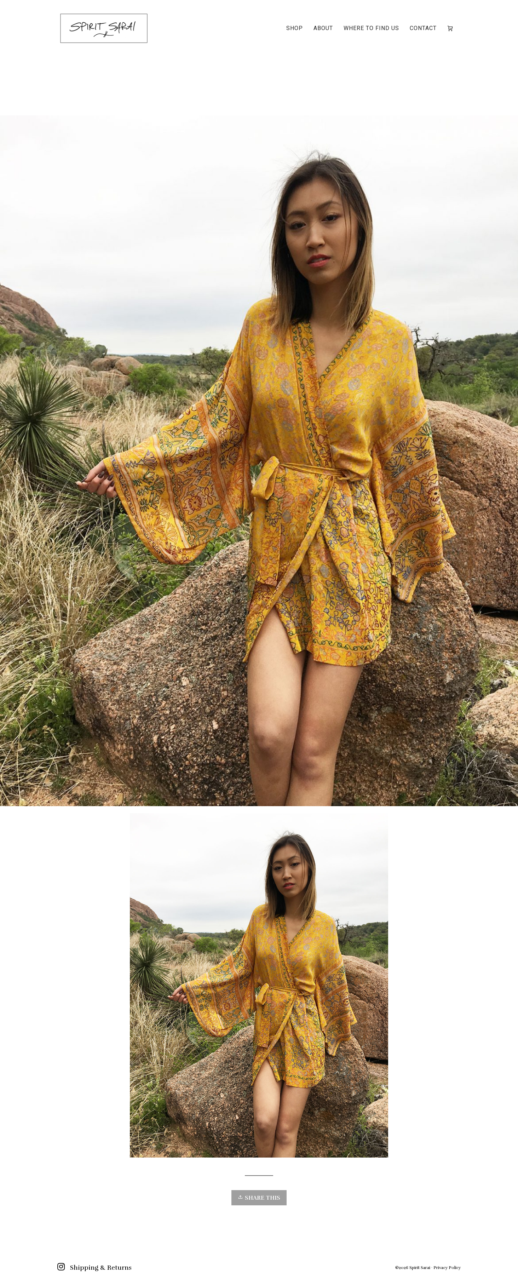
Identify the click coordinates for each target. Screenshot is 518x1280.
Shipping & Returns (101, 1268)
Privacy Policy (447, 1267)
